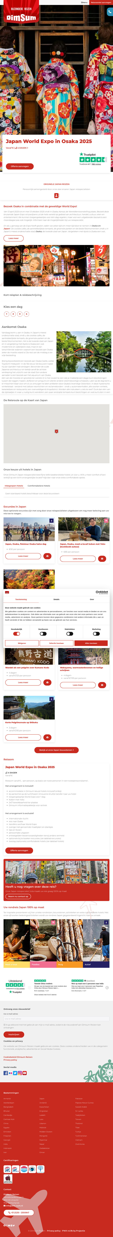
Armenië (7, 1099)
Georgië (7, 1140)
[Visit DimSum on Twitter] (14, 1225)
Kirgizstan (43, 1111)
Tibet (77, 1128)
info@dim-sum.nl (13, 1206)
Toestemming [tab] (21, 599)
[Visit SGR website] (8, 1168)
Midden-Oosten (45, 1132)
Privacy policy (10, 1060)
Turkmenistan (81, 1136)
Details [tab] (56, 599)
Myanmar (43, 1140)
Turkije (78, 1132)
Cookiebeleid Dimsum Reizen (18, 1057)
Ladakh (42, 1115)
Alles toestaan (91, 643)
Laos (41, 1119)
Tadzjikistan (80, 1115)
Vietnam (79, 1140)
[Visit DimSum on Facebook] (6, 1073)
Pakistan (79, 1099)
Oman (42, 1152)
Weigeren (22, 643)
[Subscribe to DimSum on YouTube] (24, 1073)
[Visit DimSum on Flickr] (12, 1225)
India (6, 1144)
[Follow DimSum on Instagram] (20, 1073)
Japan (6, 228)
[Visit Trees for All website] (40, 1168)
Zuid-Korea (80, 1144)
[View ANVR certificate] (24, 1168)
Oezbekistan (44, 1148)
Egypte (6, 1128)
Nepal (41, 1144)
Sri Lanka (79, 1111)
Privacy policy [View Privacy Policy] (54, 1231)
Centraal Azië (9, 1119)
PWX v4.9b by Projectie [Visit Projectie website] (73, 1231)
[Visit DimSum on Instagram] (7, 1225)
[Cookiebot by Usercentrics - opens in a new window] (97, 592)
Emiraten (7, 1132)
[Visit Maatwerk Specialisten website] (8, 1178)
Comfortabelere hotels (39, 486)
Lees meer (14, 238)
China (6, 1123)
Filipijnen (7, 1136)
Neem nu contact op (18, 896)
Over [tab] (92, 599)
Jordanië (43, 1103)
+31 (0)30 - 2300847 (19, 1212)
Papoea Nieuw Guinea (84, 1103)
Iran (5, 1152)
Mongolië (43, 1136)
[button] (6, 314)
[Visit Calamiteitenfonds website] (32, 1168)
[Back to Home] (21, 12)
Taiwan (78, 1119)
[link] (17, 943)
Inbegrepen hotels (14, 486)
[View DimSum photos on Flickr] (10, 1073)
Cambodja (8, 1115)
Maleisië (42, 1128)
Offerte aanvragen (20, 166)
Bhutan (7, 1111)
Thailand (78, 1123)
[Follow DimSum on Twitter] (15, 1073)
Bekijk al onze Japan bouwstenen (56, 750)
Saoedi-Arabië (81, 1107)
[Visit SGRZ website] (16, 1168)
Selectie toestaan (56, 643)
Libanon (42, 1123)
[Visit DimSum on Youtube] (9, 1225)
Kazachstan (44, 1107)
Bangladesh (8, 1107)
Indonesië (7, 1148)
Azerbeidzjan (9, 1103)
